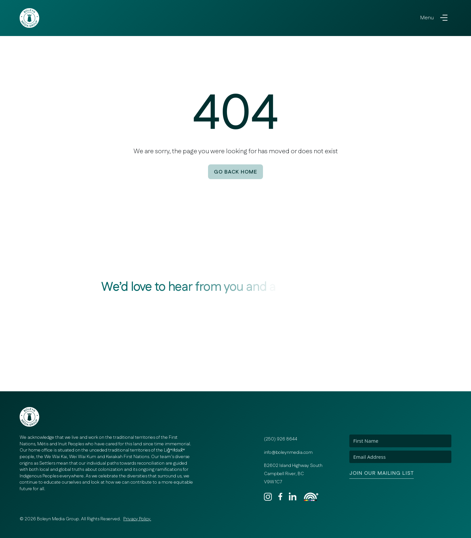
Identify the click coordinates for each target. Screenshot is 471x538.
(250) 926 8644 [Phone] (280, 439)
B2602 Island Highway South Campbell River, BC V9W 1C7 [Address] (293, 473)
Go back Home (235, 172)
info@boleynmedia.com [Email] (288, 452)
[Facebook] (282, 496)
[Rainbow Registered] (311, 497)
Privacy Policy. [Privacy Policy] (137, 519)
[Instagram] (270, 497)
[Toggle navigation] (433, 18)
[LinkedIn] (294, 497)
